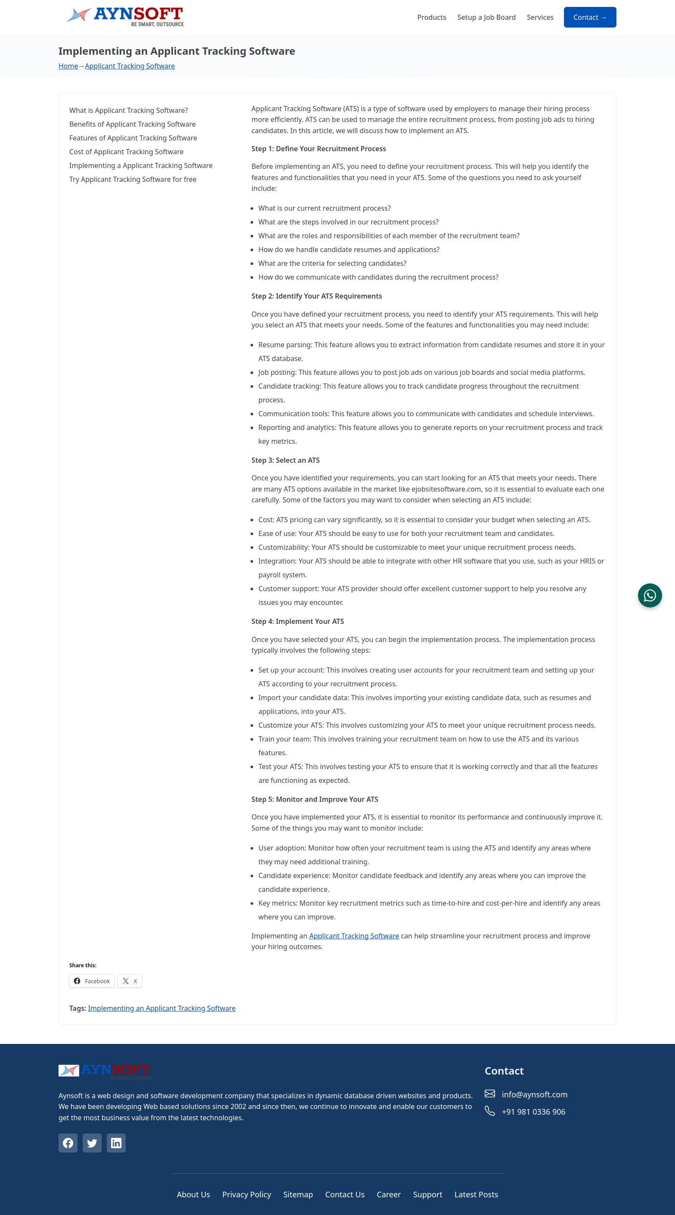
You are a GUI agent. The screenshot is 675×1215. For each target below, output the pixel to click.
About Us (194, 1194)
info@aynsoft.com (535, 1094)
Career (389, 1194)
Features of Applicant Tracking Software (133, 138)
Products (431, 17)
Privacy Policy (246, 1194)
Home (68, 66)
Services (540, 17)
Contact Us (345, 1194)
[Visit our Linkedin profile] (117, 1144)
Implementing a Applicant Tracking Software (141, 165)
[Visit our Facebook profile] (69, 1144)
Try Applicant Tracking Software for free (133, 179)
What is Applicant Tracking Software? (128, 110)
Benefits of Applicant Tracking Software (132, 124)
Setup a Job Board (487, 17)
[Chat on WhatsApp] (650, 595)
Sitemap (298, 1194)
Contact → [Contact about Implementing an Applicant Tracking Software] (590, 17)
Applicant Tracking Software (130, 66)
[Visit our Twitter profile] (93, 1144)
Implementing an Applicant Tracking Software (162, 1008)
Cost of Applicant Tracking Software (126, 151)
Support (428, 1194)
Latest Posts (477, 1194)
